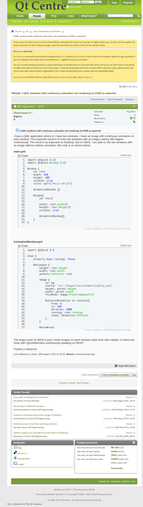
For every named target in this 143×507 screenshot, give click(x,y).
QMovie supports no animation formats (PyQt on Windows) (41, 434)
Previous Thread (67, 384)
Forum (37, 16)
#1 (134, 106)
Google (21, 465)
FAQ (26, 21)
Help (114, 2)
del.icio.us (22, 454)
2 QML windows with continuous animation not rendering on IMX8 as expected (68, 93)
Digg (20, 449)
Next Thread (83, 384)
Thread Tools (97, 99)
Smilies (114, 452)
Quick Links (63, 21)
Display (129, 99)
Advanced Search (129, 21)
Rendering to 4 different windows (29, 407)
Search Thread (114, 99)
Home (20, 16)
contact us (88, 77)
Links (70, 16)
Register (128, 2)
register (64, 59)
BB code (115, 448)
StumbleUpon (24, 460)
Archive (126, 482)
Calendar (34, 21)
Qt (27, 31)
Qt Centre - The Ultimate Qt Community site (81, 501)
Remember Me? (73, 7)
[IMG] (114, 456)
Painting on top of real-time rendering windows (35, 425)
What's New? (89, 16)
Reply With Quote (125, 367)
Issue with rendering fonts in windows (31, 398)
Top (134, 376)
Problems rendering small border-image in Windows (37, 416)
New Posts (17, 21)
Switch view (126, 155)
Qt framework (80, 56)
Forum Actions (47, 21)
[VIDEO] (114, 460)
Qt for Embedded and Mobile (46, 31)
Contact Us (103, 482)
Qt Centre (17, 56)
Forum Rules (117, 469)
